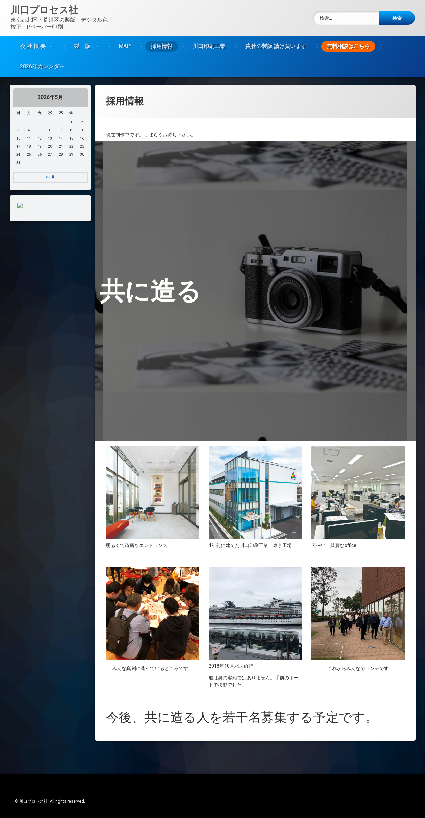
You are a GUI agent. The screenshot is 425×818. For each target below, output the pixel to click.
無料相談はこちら (348, 46)
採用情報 (161, 46)
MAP (125, 46)
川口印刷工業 (209, 46)
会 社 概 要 (33, 46)
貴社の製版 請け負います (275, 46)
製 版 (82, 46)
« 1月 (50, 177)
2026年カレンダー (42, 66)
